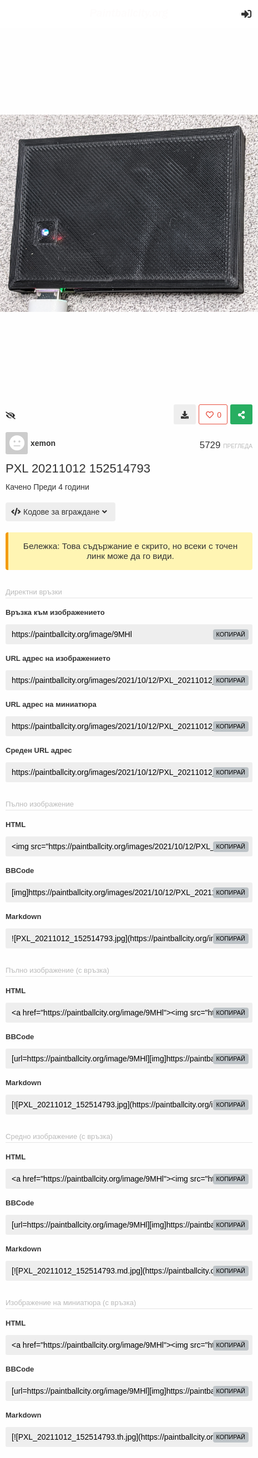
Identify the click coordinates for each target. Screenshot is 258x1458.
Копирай (231, 634)
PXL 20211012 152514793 (78, 468)
